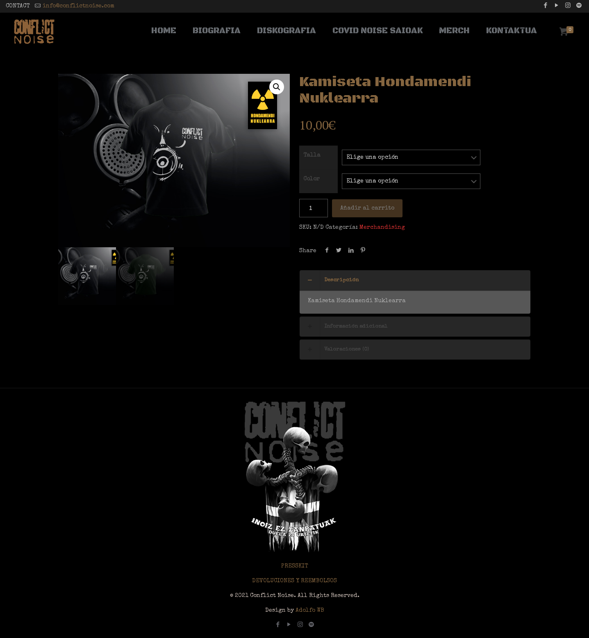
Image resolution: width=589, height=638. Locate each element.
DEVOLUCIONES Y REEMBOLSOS (294, 581)
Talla (312, 155)
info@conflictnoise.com (78, 6)
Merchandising (382, 227)
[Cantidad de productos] (313, 208)
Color (311, 179)
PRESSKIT (294, 566)
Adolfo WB (309, 610)
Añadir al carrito (367, 208)
